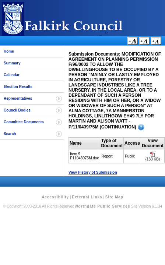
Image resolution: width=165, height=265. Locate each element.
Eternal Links (87, 197)
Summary (12, 63)
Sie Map (114, 197)
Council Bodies (17, 110)
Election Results (18, 87)
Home (9, 51)
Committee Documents (24, 122)
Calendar (12, 75)
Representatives (18, 98)
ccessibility (55, 197)
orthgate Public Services (102, 206)
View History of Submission (93, 172)
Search (10, 134)
